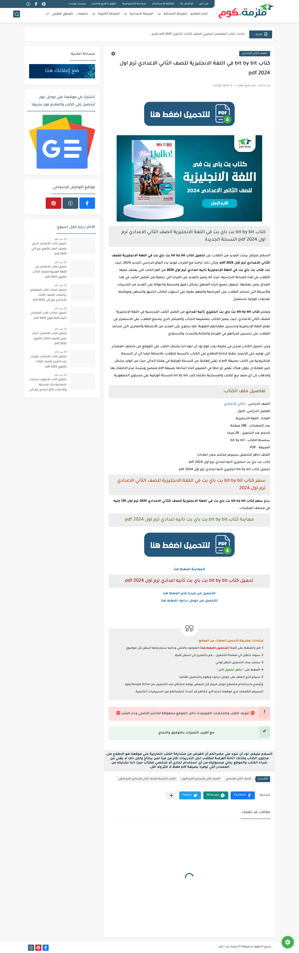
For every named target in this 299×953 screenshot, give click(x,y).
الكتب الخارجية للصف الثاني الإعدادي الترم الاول (147, 779)
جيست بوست (77, 3)
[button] (243, 795)
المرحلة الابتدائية (175, 15)
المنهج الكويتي (62, 15)
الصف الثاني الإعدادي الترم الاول (201, 779)
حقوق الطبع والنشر (104, 3)
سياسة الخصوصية (134, 3)
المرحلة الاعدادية (141, 15)
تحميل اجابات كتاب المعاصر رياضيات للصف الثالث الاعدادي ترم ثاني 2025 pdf (48, 295)
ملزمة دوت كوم (228, 946)
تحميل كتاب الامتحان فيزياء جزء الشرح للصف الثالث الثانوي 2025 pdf (49, 362)
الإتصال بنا (186, 3)
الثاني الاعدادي (234, 404)
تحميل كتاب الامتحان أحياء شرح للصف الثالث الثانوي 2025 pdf (49, 338)
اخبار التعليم (199, 15)
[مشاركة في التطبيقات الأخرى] (171, 795)
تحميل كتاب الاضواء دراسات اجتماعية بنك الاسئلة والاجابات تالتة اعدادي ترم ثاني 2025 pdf (48, 385)
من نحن (203, 3)
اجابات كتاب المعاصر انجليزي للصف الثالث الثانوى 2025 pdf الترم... (197, 34)
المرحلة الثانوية (109, 15)
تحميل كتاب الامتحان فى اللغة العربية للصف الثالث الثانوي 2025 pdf (50, 272)
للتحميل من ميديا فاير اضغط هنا (189, 594)
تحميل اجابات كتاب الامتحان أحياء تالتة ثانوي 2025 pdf (48, 316)
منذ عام (59, 239)
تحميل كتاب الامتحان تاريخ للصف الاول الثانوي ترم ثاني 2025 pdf (49, 249)
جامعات (82, 15)
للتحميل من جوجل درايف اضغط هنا (189, 601)
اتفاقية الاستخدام (163, 3)
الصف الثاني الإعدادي (254, 53)
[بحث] (16, 15)
